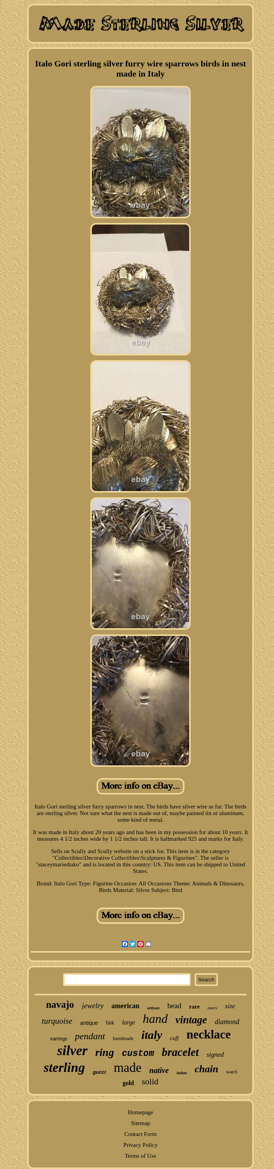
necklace (208, 1034)
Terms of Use (140, 1156)
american (125, 1006)
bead (174, 1006)
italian (182, 1073)
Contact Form (141, 1134)
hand (155, 1019)
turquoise (57, 1021)
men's (212, 1007)
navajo (60, 1004)
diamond (227, 1022)
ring (104, 1052)
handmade (123, 1038)
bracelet (180, 1052)
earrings (58, 1039)
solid (150, 1081)
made (127, 1068)
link (110, 1023)
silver (72, 1050)
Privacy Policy (140, 1145)
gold (128, 1083)
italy (151, 1034)
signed (215, 1054)
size (230, 1006)
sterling (64, 1067)
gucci (99, 1072)
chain (206, 1069)
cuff (174, 1038)
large (128, 1022)
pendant (90, 1036)
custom (138, 1054)
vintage (191, 1020)
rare (194, 1006)
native (159, 1070)
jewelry (93, 1006)
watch (231, 1072)
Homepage (140, 1112)
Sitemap (140, 1123)
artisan (153, 1007)
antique (89, 1023)
